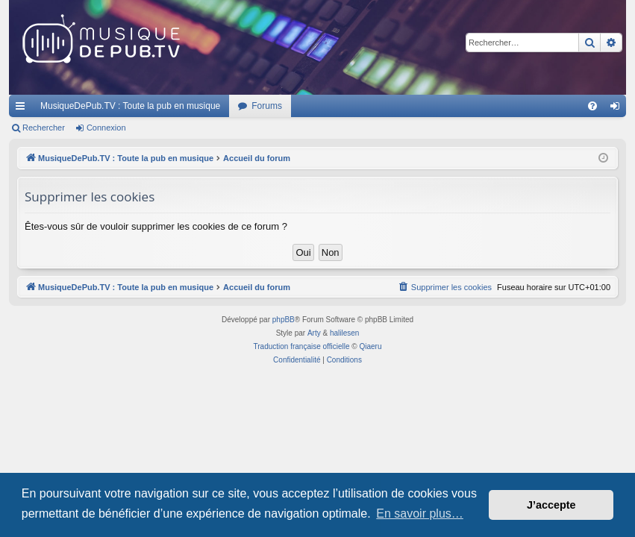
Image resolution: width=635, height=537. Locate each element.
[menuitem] (592, 106)
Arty (314, 333)
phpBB (283, 319)
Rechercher (43, 127)
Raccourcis (23, 109)
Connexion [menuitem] (618, 109)
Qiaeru (370, 346)
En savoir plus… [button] (419, 513)
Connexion (106, 127)
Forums (266, 106)
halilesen (344, 333)
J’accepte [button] (551, 505)
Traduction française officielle (302, 346)
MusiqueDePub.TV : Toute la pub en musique (130, 106)
